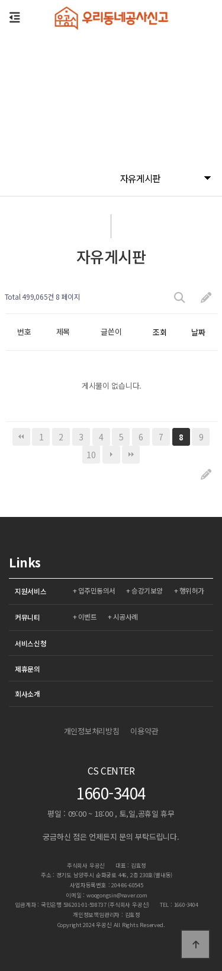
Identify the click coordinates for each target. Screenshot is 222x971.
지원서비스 (31, 591)
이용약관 (144, 731)
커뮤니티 (27, 617)
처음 (21, 437)
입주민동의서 (96, 590)
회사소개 (27, 693)
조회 (159, 332)
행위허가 (191, 590)
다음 (111, 455)
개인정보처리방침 (92, 731)
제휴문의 (27, 669)
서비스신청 (31, 643)
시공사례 (125, 616)
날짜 (198, 332)
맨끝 (131, 455)
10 (90, 455)
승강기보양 (147, 590)
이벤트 (87, 616)
